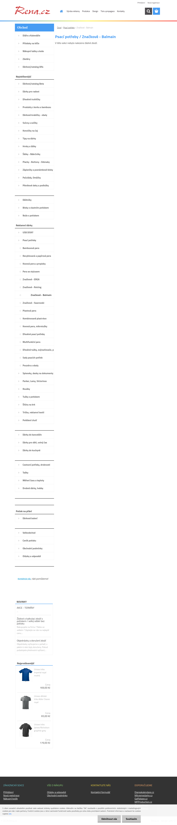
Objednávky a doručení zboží (31, 640)
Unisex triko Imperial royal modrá (40, 672)
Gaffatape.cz (141, 798)
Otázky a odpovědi (56, 792)
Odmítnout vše (109, 819)
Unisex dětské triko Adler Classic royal (42, 699)
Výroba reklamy (73, 11)
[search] (148, 11)
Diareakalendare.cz (144, 792)
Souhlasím (131, 819)
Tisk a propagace (108, 11)
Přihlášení (141, 2)
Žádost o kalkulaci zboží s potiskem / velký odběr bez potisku (31, 621)
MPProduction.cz (143, 802)
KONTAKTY (24, 574)
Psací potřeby (69, 27)
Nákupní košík (10, 798)
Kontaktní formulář (100, 792)
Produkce (86, 11)
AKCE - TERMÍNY (25, 608)
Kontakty (120, 11)
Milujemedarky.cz (144, 795)
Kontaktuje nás (24, 578)
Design (95, 11)
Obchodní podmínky (57, 795)
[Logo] (32, 10)
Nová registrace (153, 2)
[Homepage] (60, 11)
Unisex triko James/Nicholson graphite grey (41, 727)
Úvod (59, 27)
